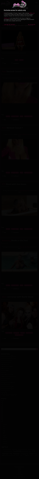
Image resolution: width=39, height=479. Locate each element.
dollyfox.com (32, 13)
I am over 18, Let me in (9, 24)
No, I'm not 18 (31, 24)
